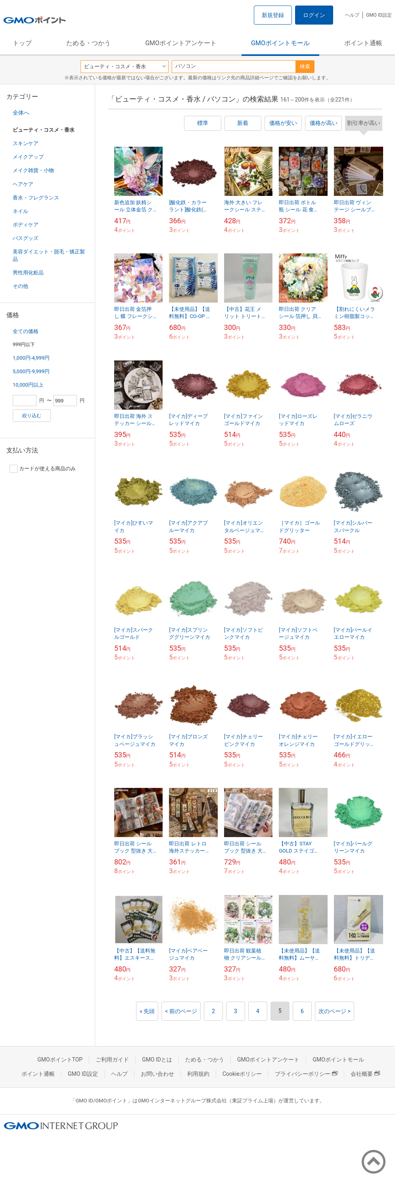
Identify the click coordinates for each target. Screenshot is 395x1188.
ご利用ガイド (112, 1059)
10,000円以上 (28, 385)
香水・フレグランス (36, 198)
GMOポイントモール (280, 43)
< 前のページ (181, 1011)
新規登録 (273, 15)
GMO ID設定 (379, 15)
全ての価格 (25, 331)
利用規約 (198, 1074)
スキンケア (25, 143)
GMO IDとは (157, 1059)
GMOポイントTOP (59, 1059)
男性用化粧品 (28, 273)
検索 (305, 66)
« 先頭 (147, 1011)
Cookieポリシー (242, 1074)
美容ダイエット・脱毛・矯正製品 (49, 255)
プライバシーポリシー (306, 1074)
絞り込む (31, 415)
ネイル (20, 211)
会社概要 (365, 1074)
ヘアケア (23, 184)
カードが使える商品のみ (43, 469)
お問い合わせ (157, 1074)
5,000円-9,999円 (31, 371)
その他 (20, 286)
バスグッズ (25, 238)
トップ (22, 43)
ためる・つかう (88, 43)
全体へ (21, 112)
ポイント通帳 (363, 43)
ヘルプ (352, 15)
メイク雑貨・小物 (33, 170)
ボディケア (25, 225)
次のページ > (334, 1011)
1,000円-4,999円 (31, 358)
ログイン (314, 15)
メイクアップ (28, 157)
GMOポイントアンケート (181, 43)
